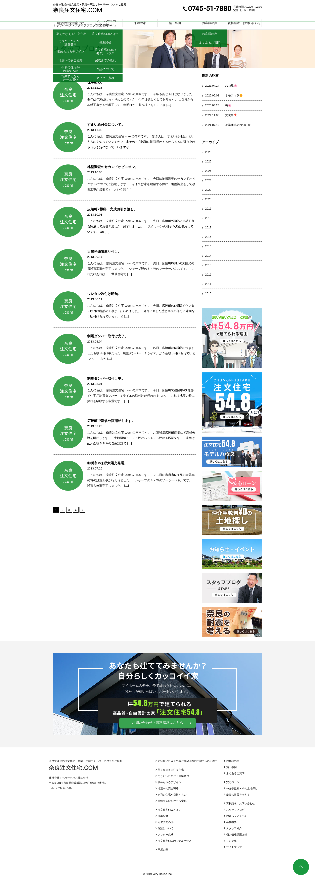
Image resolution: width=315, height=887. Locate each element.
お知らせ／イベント (238, 823)
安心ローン (232, 494)
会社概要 (231, 830)
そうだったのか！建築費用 (173, 784)
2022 (208, 197)
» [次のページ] (82, 518)
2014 (208, 263)
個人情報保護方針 (236, 842)
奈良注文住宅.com (73, 775)
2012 (208, 282)
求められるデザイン (169, 790)
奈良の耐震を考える (232, 630)
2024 (208, 178)
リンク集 (231, 848)
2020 (208, 207)
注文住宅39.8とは (232, 410)
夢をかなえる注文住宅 (171, 777)
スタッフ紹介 (234, 836)
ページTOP (301, 867)
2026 (208, 160)
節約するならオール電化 (172, 808)
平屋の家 (140, 23)
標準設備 (163, 823)
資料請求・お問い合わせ (244, 23)
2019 (208, 216)
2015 (208, 254)
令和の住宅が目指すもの (172, 802)
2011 (208, 292)
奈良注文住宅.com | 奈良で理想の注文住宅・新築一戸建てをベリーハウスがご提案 (77, 10)
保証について (165, 836)
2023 (208, 188)
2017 (208, 235)
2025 (208, 169)
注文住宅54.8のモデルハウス (174, 848)
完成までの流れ (167, 830)
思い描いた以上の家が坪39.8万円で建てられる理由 (232, 346)
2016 (208, 244)
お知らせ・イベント (232, 562)
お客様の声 (232, 768)
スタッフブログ (232, 596)
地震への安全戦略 (168, 796)
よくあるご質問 (235, 781)
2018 (208, 226)
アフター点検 (165, 842)
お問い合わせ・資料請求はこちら (157, 731)
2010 (208, 301)
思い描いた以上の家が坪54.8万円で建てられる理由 (188, 768)
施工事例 (175, 23)
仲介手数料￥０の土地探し (232, 528)
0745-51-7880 (207, 8)
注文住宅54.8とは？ (169, 817)
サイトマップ (234, 855)
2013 (208, 273)
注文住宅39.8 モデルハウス (232, 460)
